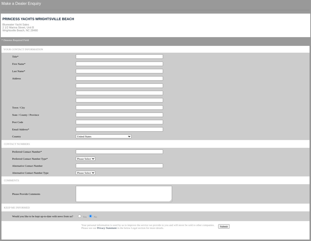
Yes (85, 216)
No (95, 216)
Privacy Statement (107, 227)
